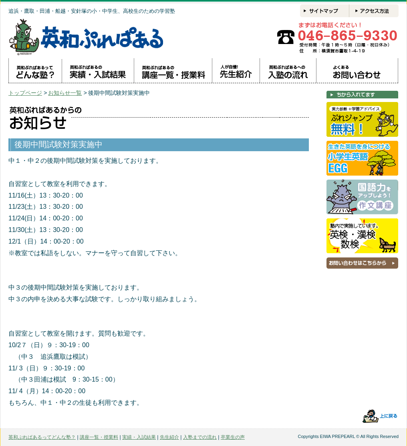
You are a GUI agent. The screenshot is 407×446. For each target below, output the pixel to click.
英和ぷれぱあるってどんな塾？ (42, 437)
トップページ (25, 93)
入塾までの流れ (200, 437)
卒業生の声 (233, 437)
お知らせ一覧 (65, 93)
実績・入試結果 (139, 437)
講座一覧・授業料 (99, 437)
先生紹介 (169, 437)
